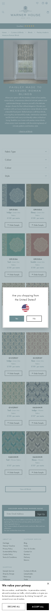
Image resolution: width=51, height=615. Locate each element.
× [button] (48, 584)
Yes (16, 318)
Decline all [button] (14, 606)
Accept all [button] (38, 606)
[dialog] (25, 598)
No (34, 318)
